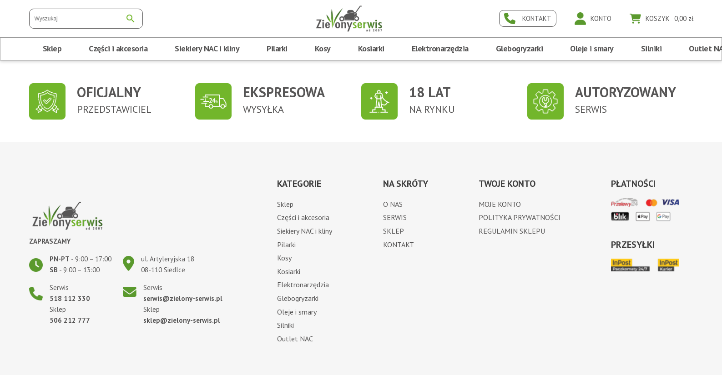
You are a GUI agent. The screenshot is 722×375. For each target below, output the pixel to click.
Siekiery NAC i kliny (207, 48)
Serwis (395, 217)
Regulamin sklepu (512, 230)
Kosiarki (371, 48)
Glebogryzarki (519, 48)
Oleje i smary (592, 48)
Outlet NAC (295, 338)
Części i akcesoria (118, 48)
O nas (393, 204)
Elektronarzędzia (440, 48)
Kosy (323, 48)
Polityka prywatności (519, 217)
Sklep (52, 48)
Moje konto (500, 204)
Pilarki (277, 48)
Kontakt (398, 244)
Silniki (651, 48)
